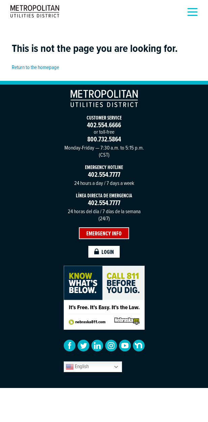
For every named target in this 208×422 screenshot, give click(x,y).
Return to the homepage (35, 67)
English (77, 366)
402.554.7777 (104, 174)
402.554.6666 (104, 124)
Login (104, 252)
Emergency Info (104, 233)
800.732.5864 (104, 138)
